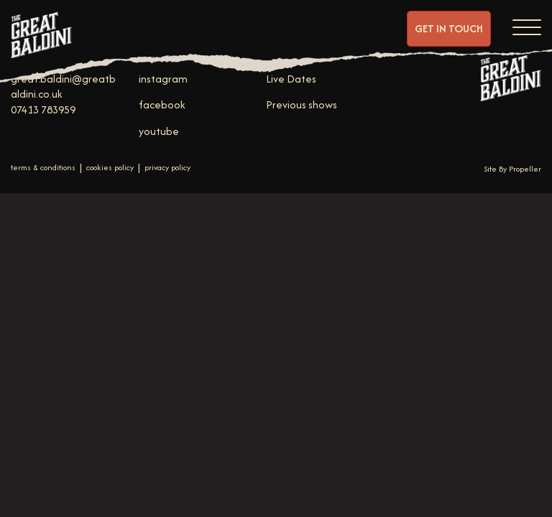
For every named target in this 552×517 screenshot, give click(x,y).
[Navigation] (526, 25)
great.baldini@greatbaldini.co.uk (63, 86)
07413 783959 (43, 109)
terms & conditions (43, 167)
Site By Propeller (512, 168)
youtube (159, 131)
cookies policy (110, 167)
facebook (162, 104)
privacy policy (167, 167)
